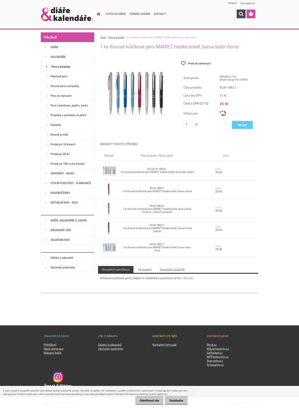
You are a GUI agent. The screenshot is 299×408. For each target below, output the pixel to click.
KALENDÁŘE (58, 57)
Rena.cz (212, 344)
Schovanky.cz (215, 364)
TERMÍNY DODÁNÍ (139, 14)
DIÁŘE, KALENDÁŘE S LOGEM (69, 220)
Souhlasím (176, 400)
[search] (241, 14)
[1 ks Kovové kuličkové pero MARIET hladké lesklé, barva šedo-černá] (135, 59)
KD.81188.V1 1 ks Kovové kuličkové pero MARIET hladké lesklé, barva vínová (157, 189)
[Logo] (67, 14)
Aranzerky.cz (215, 360)
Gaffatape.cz (215, 352)
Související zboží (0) (172, 269)
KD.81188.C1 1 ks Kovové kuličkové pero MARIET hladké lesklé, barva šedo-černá (156, 247)
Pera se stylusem (61, 95)
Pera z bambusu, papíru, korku (69, 105)
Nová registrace (247, 3)
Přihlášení (232, 3)
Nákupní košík (53, 352)
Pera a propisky (60, 66)
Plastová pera (59, 76)
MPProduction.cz (217, 356)
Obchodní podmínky (63, 267)
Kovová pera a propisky (65, 86)
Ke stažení (144, 269)
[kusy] (188, 124)
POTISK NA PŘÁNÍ (116, 14)
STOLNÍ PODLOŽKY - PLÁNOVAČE (71, 183)
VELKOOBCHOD (60, 240)
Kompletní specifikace (116, 269)
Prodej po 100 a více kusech (68, 163)
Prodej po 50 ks (60, 154)
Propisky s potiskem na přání (68, 115)
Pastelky (56, 125)
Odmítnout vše (148, 400)
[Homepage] (96, 14)
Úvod (103, 37)
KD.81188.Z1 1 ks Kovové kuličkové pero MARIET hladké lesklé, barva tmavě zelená (157, 228)
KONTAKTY (160, 14)
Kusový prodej (59, 134)
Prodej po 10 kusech (63, 144)
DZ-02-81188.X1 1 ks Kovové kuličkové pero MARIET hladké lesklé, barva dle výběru (157, 170)
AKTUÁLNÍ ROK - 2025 (64, 202)
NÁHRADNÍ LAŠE (61, 230)
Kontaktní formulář (164, 344)
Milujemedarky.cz (218, 348)
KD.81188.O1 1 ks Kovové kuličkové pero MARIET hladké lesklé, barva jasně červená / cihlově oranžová (157, 209)
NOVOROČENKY (60, 193)
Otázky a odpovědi (62, 257)
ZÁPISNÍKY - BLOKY (63, 173)
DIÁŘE (54, 47)
